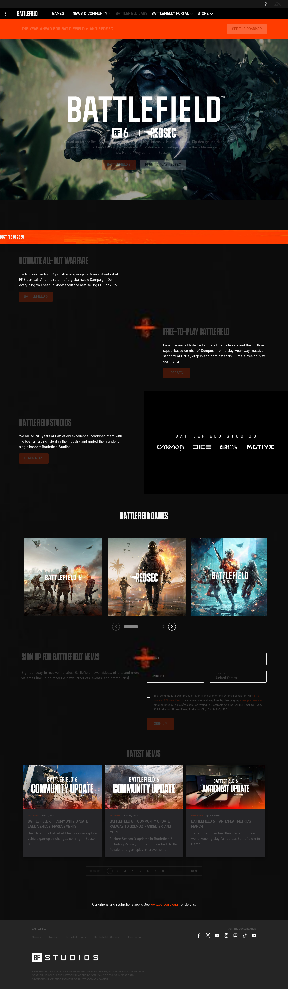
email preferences (251, 700)
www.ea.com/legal (164, 904)
